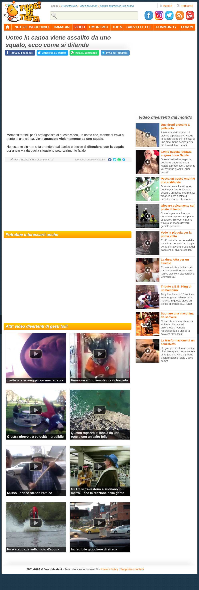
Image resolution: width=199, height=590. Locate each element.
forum (187, 27)
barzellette (138, 27)
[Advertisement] (67, 197)
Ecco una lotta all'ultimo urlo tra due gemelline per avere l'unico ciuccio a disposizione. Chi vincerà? (178, 272)
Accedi (166, 5)
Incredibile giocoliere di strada (94, 549)
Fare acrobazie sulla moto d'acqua (33, 549)
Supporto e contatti (132, 569)
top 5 (117, 27)
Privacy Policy (109, 569)
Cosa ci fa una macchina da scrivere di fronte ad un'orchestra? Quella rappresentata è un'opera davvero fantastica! (177, 327)
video (79, 27)
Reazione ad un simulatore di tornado (99, 380)
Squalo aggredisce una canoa (117, 5)
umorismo (98, 27)
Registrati (185, 5)
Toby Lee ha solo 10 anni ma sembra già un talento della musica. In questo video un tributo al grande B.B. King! (177, 299)
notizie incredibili (31, 27)
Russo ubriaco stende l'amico (29, 493)
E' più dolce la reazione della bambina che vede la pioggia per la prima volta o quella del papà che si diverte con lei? (178, 245)
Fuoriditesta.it (69, 5)
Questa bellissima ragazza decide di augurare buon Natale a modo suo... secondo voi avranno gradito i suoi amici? (178, 166)
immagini (62, 27)
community (166, 27)
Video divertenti (88, 5)
